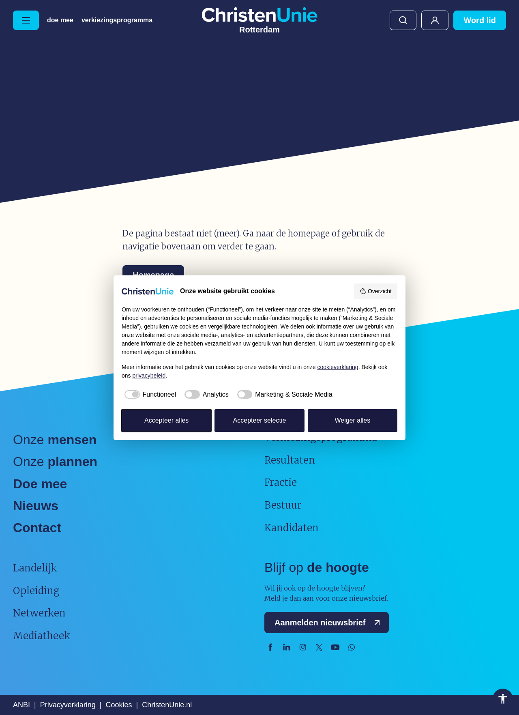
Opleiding (36, 590)
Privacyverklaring (68, 705)
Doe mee (60, 20)
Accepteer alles (166, 420)
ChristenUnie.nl (167, 705)
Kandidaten (291, 528)
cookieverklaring (337, 367)
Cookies (118, 705)
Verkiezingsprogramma (116, 20)
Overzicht (376, 291)
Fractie (280, 482)
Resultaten (289, 460)
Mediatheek (42, 635)
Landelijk (35, 568)
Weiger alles (352, 420)
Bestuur (283, 505)
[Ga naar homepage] (259, 20)
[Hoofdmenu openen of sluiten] (26, 20)
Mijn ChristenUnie (435, 20)
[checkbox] (149, 394)
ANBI (21, 705)
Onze (55, 439)
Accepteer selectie (259, 420)
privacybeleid (148, 375)
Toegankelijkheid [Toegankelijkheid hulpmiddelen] (503, 699)
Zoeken (403, 20)
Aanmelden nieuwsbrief (329, 622)
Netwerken (39, 613)
